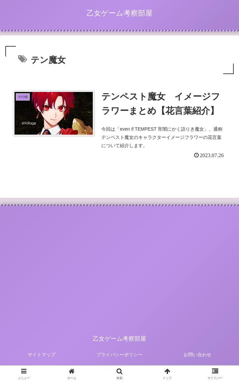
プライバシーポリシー (119, 354)
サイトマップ (41, 354)
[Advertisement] (119, 262)
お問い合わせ (197, 354)
